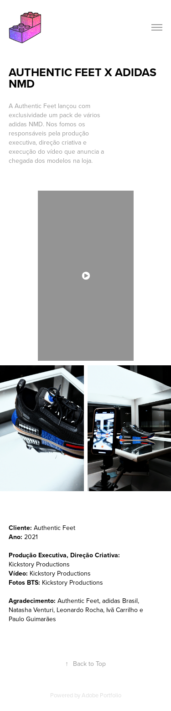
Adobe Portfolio (101, 695)
